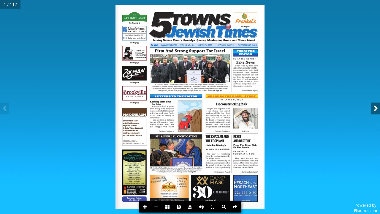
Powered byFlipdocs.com (365, 207)
